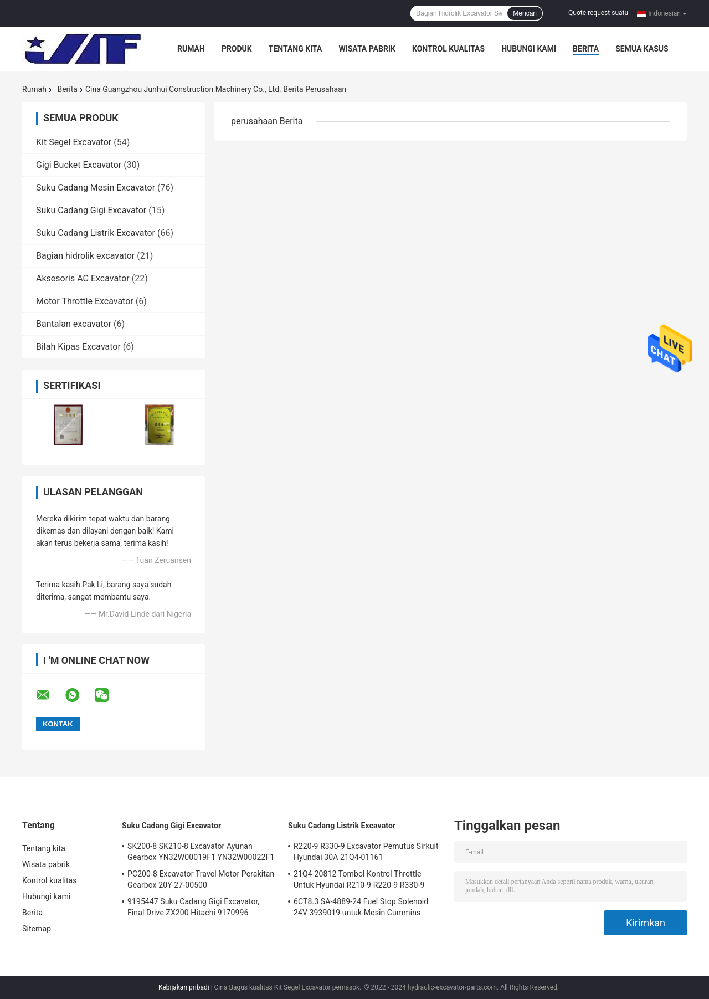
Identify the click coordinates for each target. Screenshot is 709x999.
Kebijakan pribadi (183, 987)
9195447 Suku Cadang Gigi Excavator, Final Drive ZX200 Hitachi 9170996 (193, 907)
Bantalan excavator (73, 324)
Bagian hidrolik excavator (85, 255)
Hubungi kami (528, 48)
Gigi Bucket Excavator (78, 165)
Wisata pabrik (366, 48)
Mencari (525, 13)
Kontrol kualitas (448, 48)
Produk (237, 48)
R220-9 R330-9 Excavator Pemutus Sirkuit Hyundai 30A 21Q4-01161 (366, 852)
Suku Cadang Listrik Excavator (95, 233)
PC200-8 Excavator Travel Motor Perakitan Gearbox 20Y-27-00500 (200, 879)
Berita (586, 48)
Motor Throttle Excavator (84, 301)
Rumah (191, 48)
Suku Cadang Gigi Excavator (91, 210)
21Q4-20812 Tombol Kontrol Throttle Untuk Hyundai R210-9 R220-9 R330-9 (359, 879)
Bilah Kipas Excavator (78, 346)
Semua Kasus (642, 48)
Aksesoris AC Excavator (83, 278)
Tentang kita (295, 48)
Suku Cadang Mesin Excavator (95, 187)
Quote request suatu (598, 13)
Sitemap (36, 928)
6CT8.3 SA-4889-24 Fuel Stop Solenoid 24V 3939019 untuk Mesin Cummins (361, 907)
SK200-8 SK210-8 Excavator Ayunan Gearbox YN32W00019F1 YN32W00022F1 (200, 852)
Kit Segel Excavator (73, 142)
